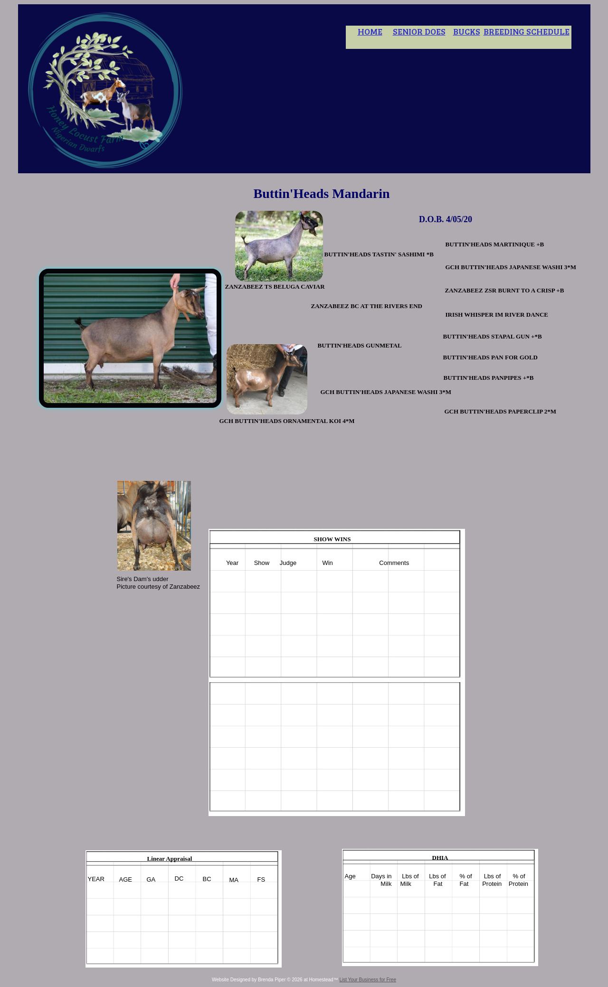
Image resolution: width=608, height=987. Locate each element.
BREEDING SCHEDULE (527, 31)
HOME (370, 31)
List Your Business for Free (367, 979)
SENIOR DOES (419, 31)
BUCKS (466, 31)
